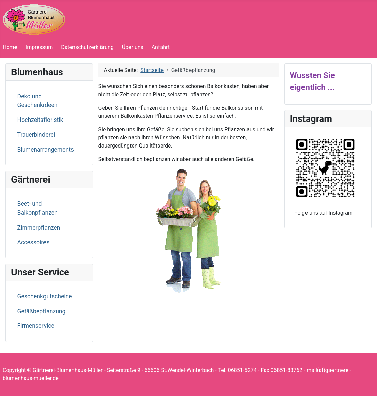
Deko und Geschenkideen (37, 100)
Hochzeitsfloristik (40, 119)
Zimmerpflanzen (38, 227)
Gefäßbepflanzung (41, 311)
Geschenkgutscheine (44, 296)
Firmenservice (35, 325)
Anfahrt (161, 47)
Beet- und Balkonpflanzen (37, 208)
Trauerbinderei (36, 134)
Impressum (39, 47)
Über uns (132, 47)
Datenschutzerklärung (87, 47)
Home (10, 47)
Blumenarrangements (45, 149)
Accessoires (33, 242)
